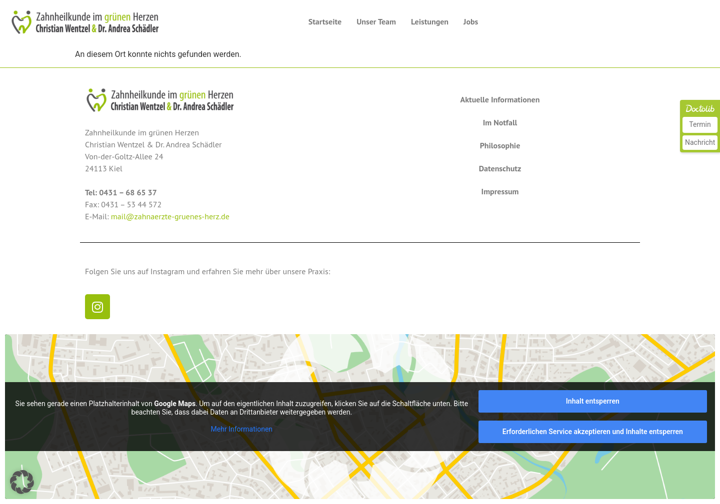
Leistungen (429, 21)
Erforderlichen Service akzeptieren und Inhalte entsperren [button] (592, 432)
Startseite (325, 21)
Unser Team (376, 21)
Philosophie (500, 145)
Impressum (500, 191)
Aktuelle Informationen (500, 99)
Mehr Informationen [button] (241, 429)
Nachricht (700, 142)
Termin (699, 124)
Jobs (471, 21)
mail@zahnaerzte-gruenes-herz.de (170, 216)
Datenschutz (500, 168)
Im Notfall (500, 122)
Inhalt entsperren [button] (593, 401)
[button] (22, 482)
